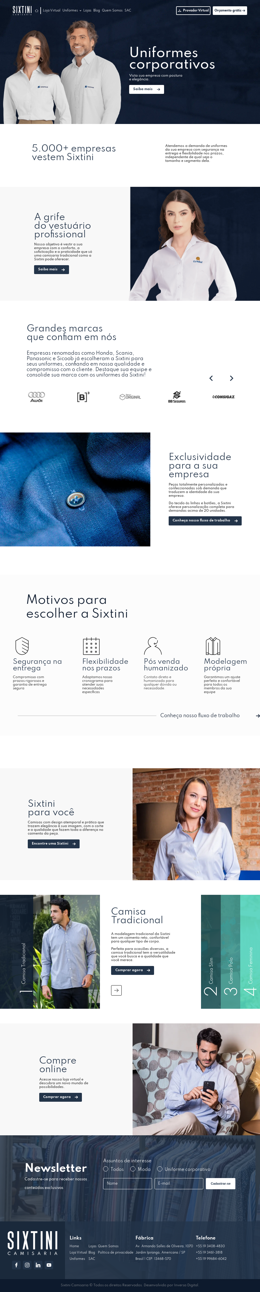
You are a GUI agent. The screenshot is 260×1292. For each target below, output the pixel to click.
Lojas (87, 10)
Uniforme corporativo (183, 1169)
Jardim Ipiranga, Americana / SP (160, 1252)
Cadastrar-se (221, 1183)
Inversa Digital (186, 1285)
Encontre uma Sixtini (54, 843)
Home (74, 1246)
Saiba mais (146, 89)
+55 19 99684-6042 (211, 1259)
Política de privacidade (115, 1252)
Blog (96, 10)
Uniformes (70, 10)
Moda (140, 1169)
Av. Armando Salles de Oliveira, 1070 (164, 1246)
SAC (128, 10)
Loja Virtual (51, 10)
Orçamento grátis (229, 10)
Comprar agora (132, 970)
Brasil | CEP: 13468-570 (153, 1259)
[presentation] (211, 378)
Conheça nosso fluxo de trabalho (205, 520)
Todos (113, 1169)
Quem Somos (112, 10)
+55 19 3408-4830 (210, 1246)
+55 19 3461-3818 (209, 1252)
